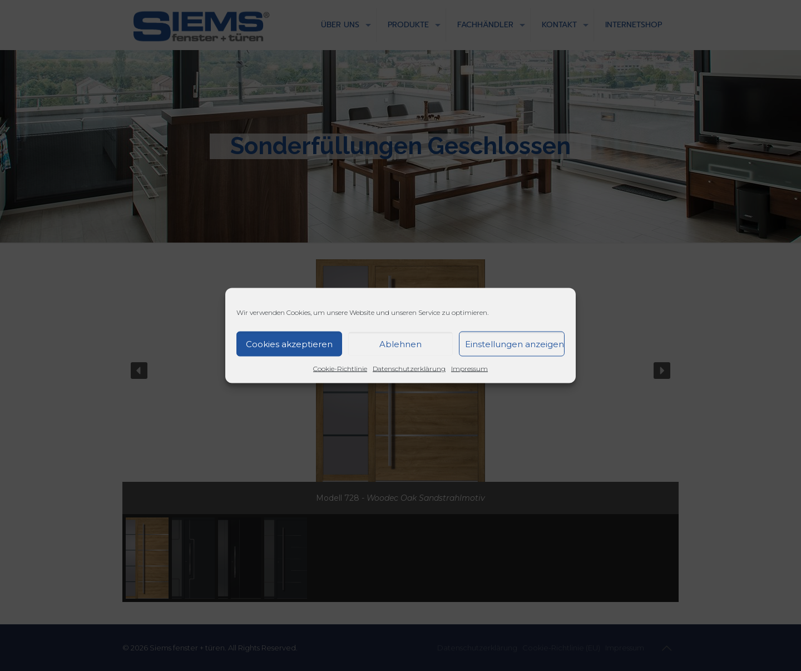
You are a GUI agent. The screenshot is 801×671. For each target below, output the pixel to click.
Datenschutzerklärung (409, 368)
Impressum (469, 368)
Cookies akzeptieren (289, 343)
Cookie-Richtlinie (340, 368)
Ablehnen (400, 343)
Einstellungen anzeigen (514, 343)
